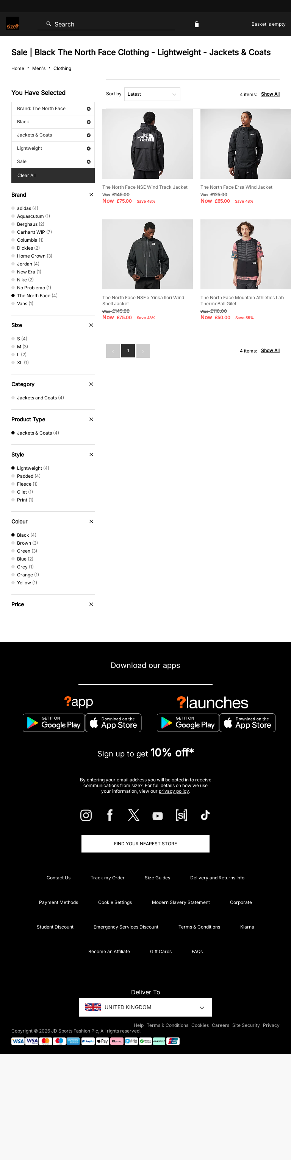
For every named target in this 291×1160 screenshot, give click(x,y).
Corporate (241, 902)
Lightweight (54, 148)
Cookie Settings (115, 902)
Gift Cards (161, 951)
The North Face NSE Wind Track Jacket (145, 187)
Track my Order (108, 877)
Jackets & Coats (54, 135)
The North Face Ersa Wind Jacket (236, 187)
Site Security (246, 1025)
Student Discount (55, 927)
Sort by (114, 93)
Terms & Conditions (199, 927)
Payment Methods (58, 902)
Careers (220, 1025)
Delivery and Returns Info (217, 877)
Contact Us (58, 877)
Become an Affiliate (109, 951)
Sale (54, 161)
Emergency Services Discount (126, 927)
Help (139, 1025)
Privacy (271, 1025)
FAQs (197, 951)
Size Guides (157, 877)
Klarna (247, 927)
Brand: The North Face (54, 108)
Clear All (26, 175)
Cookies (200, 1025)
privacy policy (174, 791)
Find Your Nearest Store (145, 843)
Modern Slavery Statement (181, 902)
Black (54, 121)
